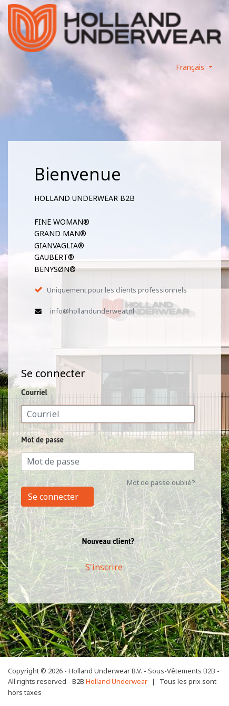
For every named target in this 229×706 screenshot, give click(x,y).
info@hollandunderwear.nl (92, 311)
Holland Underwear (116, 681)
